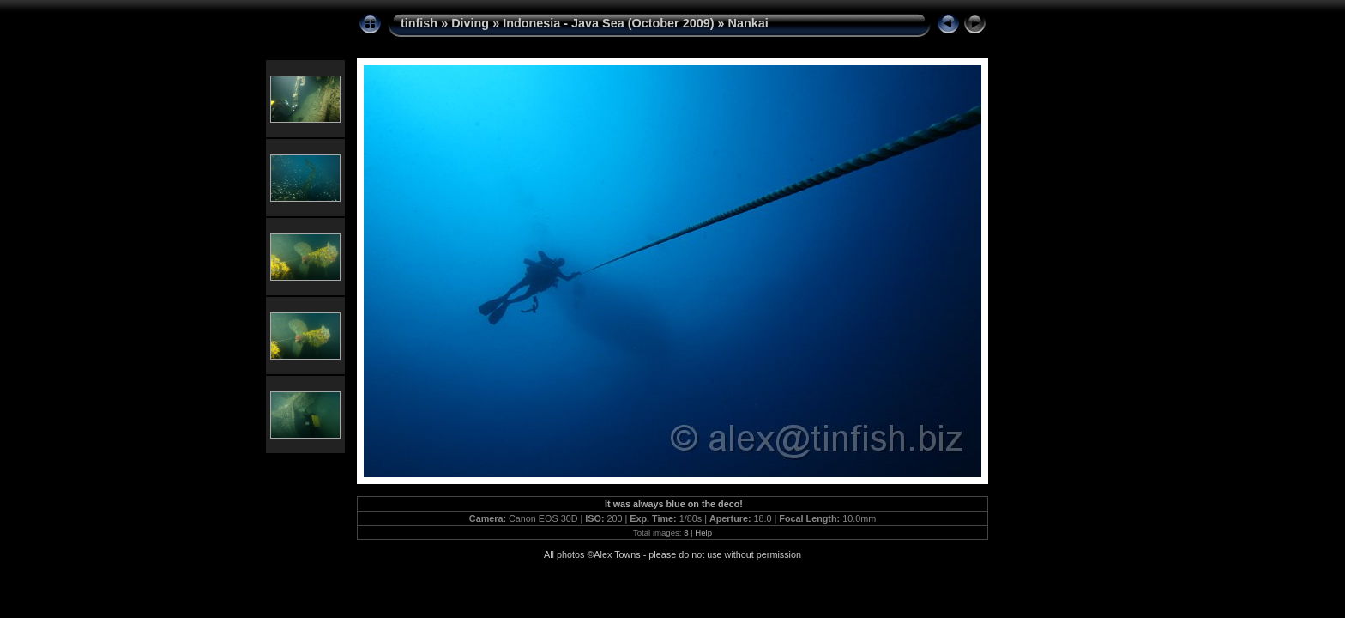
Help (703, 532)
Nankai (748, 23)
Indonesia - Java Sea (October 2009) (608, 23)
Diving (470, 23)
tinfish (419, 23)
